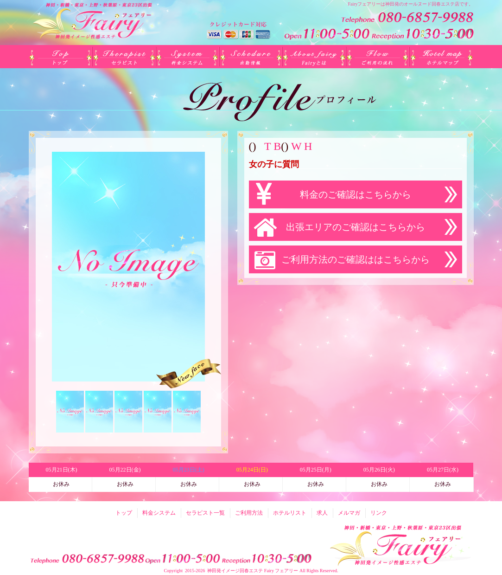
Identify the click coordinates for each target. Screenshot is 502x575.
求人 (322, 513)
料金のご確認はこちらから (355, 194)
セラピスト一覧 (124, 56)
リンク (378, 513)
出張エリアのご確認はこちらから (355, 227)
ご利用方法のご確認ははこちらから (355, 259)
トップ (60, 56)
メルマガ (349, 513)
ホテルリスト (441, 56)
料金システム (187, 56)
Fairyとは (314, 56)
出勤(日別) (251, 56)
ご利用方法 (378, 56)
